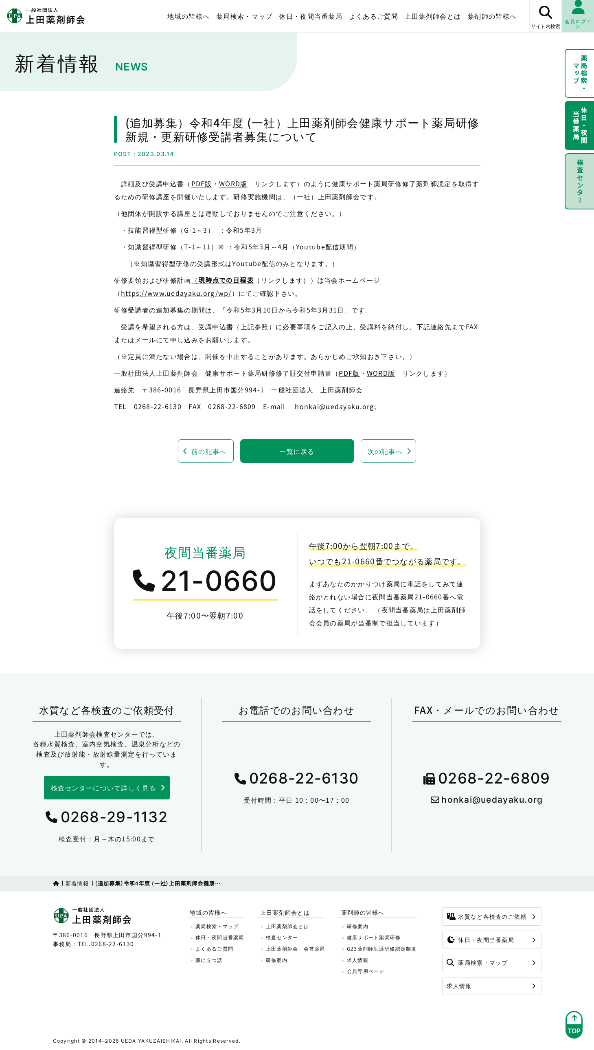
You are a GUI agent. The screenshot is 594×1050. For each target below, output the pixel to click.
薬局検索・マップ (244, 16)
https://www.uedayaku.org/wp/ (176, 293)
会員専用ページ (366, 970)
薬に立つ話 (208, 959)
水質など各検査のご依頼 (486, 916)
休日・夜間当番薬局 (310, 16)
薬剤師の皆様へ (492, 16)
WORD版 (233, 183)
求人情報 (357, 959)
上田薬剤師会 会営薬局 (295, 948)
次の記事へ (385, 451)
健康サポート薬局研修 (374, 936)
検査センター (580, 181)
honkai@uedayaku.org (334, 406)
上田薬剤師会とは (433, 16)
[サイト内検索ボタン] (545, 16)
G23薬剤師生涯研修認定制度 (382, 948)
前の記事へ (208, 451)
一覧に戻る (296, 451)
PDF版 (201, 183)
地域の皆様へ (188, 16)
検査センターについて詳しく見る (103, 787)
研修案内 (276, 959)
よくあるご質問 (373, 16)
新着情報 (77, 883)
